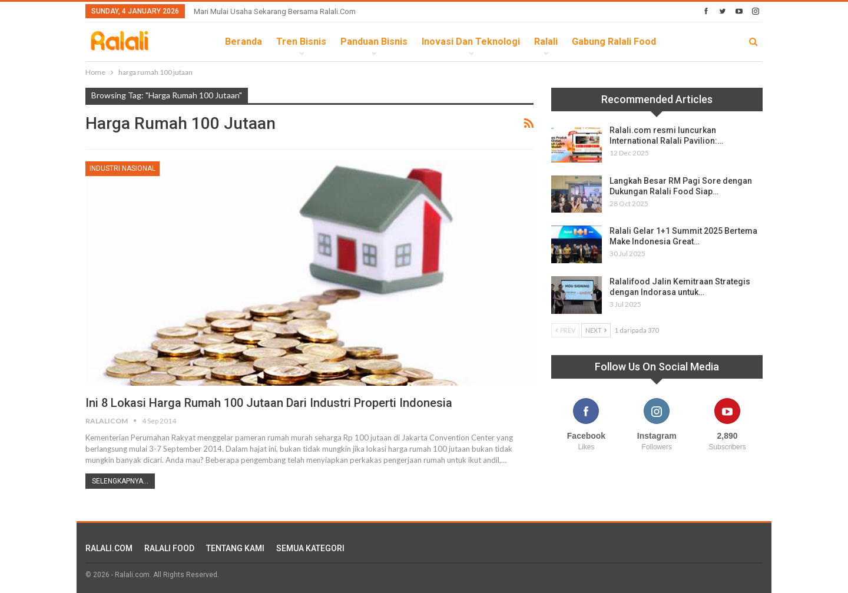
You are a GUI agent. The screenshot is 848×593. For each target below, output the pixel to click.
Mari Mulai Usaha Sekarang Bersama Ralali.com (275, 11)
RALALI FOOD (169, 548)
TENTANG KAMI (235, 548)
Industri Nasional (122, 168)
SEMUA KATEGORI (310, 548)
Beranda (243, 41)
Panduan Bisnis (374, 41)
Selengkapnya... (120, 481)
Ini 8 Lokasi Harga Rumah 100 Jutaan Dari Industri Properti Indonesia (268, 403)
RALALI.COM (108, 548)
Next (596, 330)
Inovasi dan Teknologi (471, 41)
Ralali (546, 41)
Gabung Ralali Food (614, 41)
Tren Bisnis (301, 41)
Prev (565, 330)
